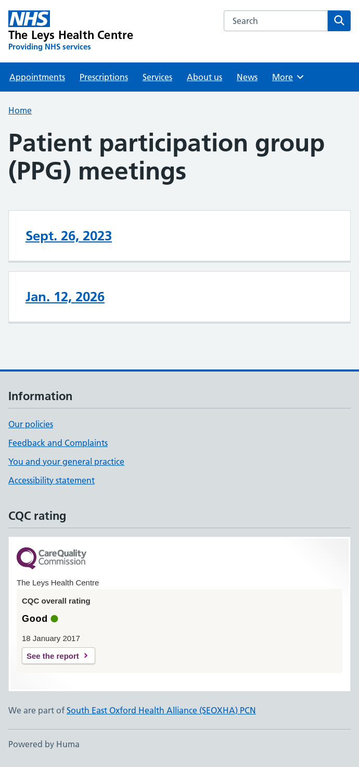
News (247, 77)
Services (157, 77)
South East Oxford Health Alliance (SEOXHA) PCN (161, 710)
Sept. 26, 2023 (68, 235)
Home (20, 110)
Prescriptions (104, 77)
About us (204, 77)
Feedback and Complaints (58, 443)
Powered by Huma (44, 744)
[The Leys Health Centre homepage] (70, 31)
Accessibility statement (51, 480)
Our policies (30, 424)
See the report (53, 655)
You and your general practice (66, 461)
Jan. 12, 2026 (65, 296)
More (288, 77)
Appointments (37, 77)
